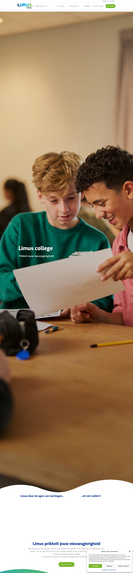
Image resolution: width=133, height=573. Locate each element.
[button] (129, 551)
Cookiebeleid (105, 570)
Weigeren (109, 566)
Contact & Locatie (98, 6)
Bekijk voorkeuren (124, 566)
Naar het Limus (75, 6)
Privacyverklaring (113, 570)
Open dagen (110, 6)
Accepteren (95, 566)
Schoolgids (86, 6)
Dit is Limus (62, 6)
